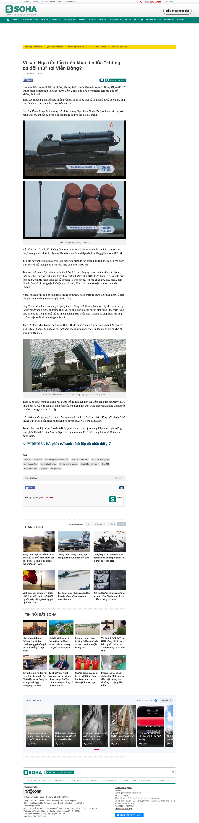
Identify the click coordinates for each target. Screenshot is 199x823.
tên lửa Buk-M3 (30, 469)
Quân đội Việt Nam (55, 47)
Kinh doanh (56, 20)
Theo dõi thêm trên (147, 700)
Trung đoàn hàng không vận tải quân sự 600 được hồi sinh (73, 556)
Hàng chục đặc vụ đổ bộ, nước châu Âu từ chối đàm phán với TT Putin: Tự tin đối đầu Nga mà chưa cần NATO (38, 559)
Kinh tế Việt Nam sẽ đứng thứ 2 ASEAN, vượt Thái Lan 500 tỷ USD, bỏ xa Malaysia (59, 643)
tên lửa (38, 249)
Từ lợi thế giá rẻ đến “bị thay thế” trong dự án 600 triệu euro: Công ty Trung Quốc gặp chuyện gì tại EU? (35, 679)
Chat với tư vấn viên (129, 815)
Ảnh (162, 780)
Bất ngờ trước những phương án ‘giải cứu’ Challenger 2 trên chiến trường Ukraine (109, 596)
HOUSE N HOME (32, 2)
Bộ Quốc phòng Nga (100, 459)
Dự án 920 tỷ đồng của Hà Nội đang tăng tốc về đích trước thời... (122, 736)
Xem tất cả (166, 700)
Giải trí (128, 20)
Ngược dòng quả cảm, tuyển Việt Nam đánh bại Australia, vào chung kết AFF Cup (86, 678)
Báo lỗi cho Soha (117, 80)
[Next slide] (169, 727)
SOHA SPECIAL (72, 2)
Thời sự (44, 20)
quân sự (43, 469)
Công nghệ (169, 20)
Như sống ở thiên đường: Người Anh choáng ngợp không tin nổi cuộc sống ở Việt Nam (35, 644)
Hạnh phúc (27, 20)
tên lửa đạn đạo (30, 464)
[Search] (146, 772)
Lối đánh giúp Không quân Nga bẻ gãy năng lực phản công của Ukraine (74, 596)
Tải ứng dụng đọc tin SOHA (58, 772)
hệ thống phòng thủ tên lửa (56, 459)
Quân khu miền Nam (89, 464)
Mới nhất (15, 20)
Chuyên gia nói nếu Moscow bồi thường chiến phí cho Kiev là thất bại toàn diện (109, 557)
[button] (96, 749)
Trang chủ (32, 780)
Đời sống (181, 20)
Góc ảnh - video (99, 47)
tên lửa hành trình (48, 464)
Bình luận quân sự (119, 47)
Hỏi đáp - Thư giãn (33, 47)
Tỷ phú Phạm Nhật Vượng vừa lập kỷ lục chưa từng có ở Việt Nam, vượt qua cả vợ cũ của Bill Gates (61, 679)
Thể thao (103, 20)
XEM (121, 524)
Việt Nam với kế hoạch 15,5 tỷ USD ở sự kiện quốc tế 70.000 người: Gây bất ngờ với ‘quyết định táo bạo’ (38, 598)
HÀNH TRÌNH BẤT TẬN (52, 2)
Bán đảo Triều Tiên (80, 459)
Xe (160, 20)
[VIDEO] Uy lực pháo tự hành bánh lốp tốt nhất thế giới (69, 444)
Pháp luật (138, 20)
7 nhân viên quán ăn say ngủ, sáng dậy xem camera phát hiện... (94, 736)
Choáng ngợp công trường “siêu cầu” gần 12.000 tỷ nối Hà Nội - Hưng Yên (86, 643)
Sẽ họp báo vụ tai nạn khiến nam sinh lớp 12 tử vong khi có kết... (65, 736)
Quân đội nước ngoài (77, 47)
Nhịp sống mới (116, 20)
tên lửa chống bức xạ (68, 464)
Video (156, 780)
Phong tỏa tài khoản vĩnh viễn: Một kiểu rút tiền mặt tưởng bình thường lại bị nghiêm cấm (113, 679)
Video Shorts (33, 700)
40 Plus (82, 20)
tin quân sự (56, 469)
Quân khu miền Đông (33, 459)
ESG (36, 20)
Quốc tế (92, 20)
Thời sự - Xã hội (45, 780)
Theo (74, 478)
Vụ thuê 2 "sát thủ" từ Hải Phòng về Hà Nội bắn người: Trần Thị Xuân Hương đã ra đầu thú (113, 644)
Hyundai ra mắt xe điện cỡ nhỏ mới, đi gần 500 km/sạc (150, 736)
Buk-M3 (105, 464)
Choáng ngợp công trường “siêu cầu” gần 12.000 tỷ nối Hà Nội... (38, 736)
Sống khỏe (151, 20)
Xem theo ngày (75, 524)
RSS (169, 780)
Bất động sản (70, 20)
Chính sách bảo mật (123, 809)
